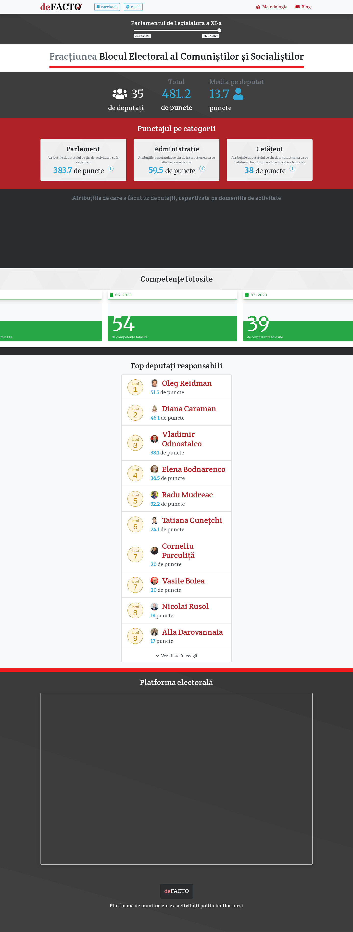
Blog (303, 6)
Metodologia (271, 6)
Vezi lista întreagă (176, 655)
